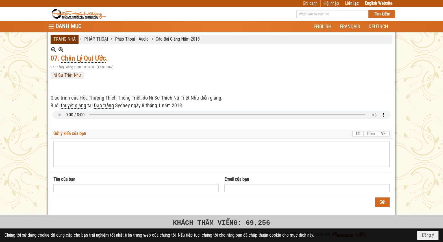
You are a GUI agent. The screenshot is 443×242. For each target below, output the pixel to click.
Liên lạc (352, 3)
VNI (383, 133)
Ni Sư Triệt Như (67, 75)
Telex (371, 133)
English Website (378, 3)
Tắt (358, 133)
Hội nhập (331, 3)
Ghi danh (310, 3)
